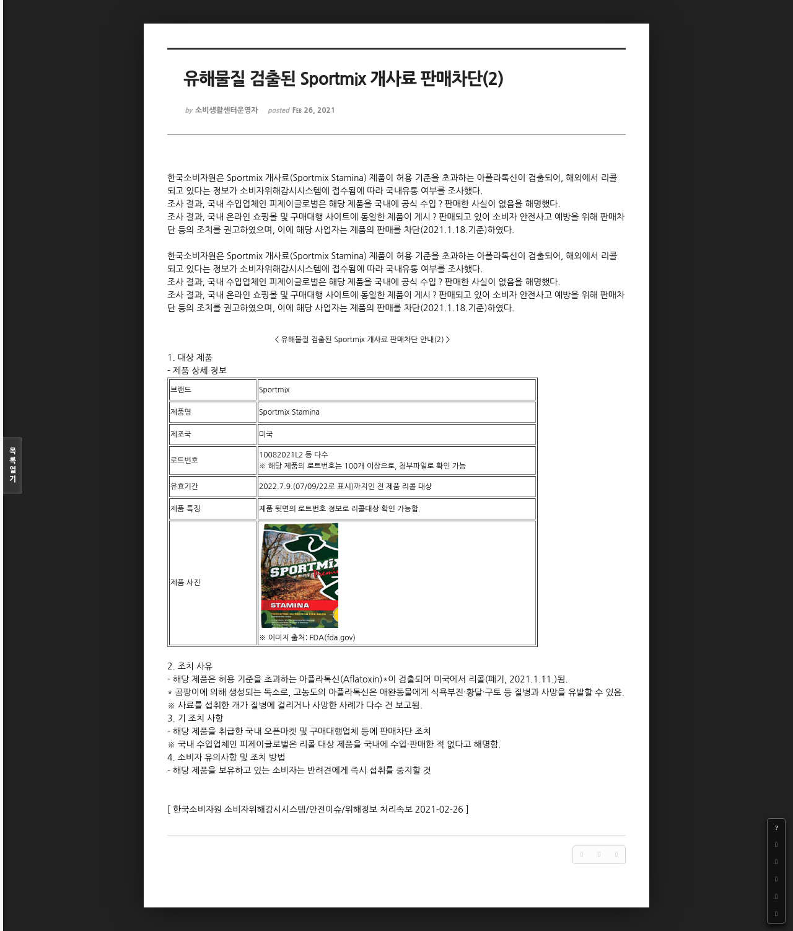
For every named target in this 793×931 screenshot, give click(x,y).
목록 (12, 466)
